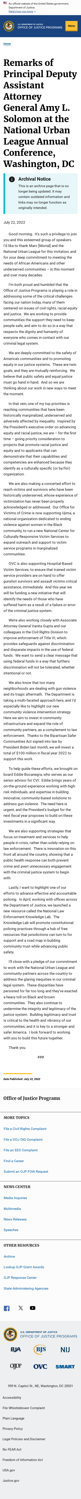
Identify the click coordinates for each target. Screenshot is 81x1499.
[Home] (40, 26)
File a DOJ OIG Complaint (23, 1139)
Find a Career (14, 1161)
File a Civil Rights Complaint (25, 1129)
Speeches (11, 1230)
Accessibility (12, 1398)
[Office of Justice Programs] (8, 26)
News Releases (15, 1219)
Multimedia (12, 1208)
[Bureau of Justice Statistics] (40, 1355)
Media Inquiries (15, 1198)
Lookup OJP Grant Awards (24, 1267)
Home (7, 43)
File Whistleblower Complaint (24, 1408)
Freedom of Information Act (23, 1460)
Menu (71, 25)
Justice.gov (11, 1481)
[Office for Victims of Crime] (40, 1370)
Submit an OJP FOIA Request (26, 1171)
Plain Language (13, 1418)
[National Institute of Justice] (65, 1353)
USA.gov (9, 1470)
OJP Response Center (20, 1278)
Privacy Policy (13, 1429)
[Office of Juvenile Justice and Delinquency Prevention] (15, 1370)
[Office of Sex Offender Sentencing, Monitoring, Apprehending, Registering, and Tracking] (65, 1369)
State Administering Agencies (26, 1288)
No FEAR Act (12, 1449)
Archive (9, 1256)
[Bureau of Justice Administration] (16, 1353)
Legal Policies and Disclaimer (24, 1439)
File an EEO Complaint (21, 1150)
